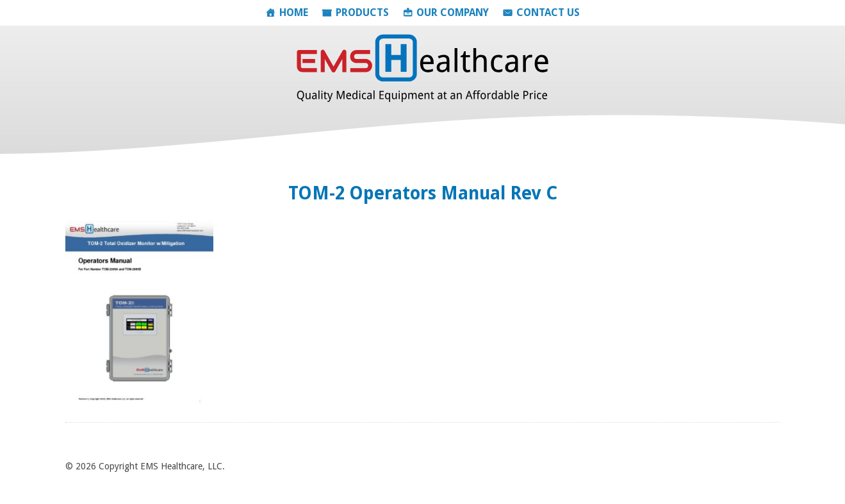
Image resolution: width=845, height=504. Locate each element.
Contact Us (548, 12)
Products (362, 12)
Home (293, 12)
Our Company (452, 12)
